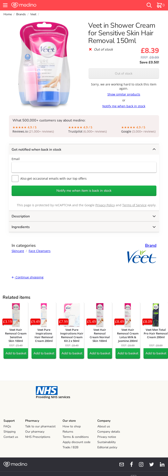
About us (103, 426)
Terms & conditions (76, 437)
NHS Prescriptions (37, 437)
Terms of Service (134, 205)
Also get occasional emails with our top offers (49, 178)
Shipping (10, 432)
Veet (33, 14)
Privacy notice (106, 437)
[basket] (160, 5)
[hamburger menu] (5, 5)
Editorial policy (107, 447)
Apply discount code (76, 442)
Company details (108, 432)
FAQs (7, 426)
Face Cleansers (40, 251)
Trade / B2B (70, 447)
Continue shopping (28, 277)
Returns (68, 432)
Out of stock (124, 73)
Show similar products (123, 94)
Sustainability (106, 442)
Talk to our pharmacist (40, 426)
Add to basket (15, 353)
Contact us (11, 437)
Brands (21, 14)
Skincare (18, 251)
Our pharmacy (34, 432)
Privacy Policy (105, 205)
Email (16, 159)
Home (8, 14)
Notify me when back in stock (123, 106)
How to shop (72, 426)
